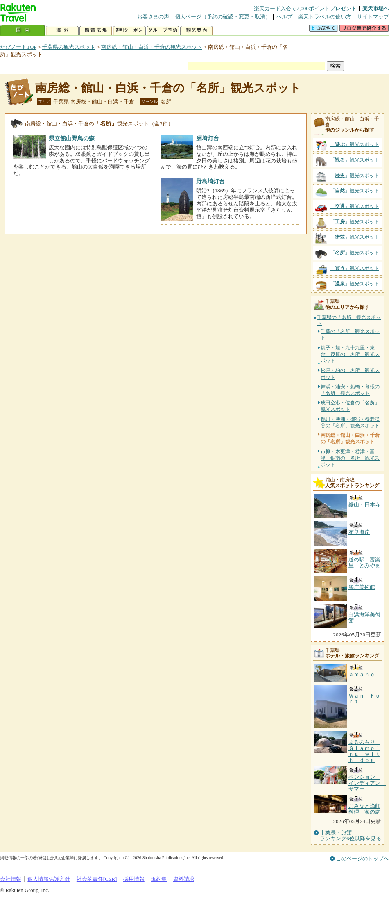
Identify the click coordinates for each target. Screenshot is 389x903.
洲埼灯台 (207, 138)
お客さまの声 (153, 17)
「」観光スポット (354, 144)
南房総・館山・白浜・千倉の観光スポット (151, 47)
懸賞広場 (95, 30)
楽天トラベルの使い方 (324, 17)
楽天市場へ (375, 8)
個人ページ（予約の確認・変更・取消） (223, 17)
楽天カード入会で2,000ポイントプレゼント (305, 8)
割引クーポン (129, 30)
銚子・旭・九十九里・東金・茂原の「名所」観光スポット (350, 354)
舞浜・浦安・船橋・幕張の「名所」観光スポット (350, 390)
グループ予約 (163, 30)
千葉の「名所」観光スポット (350, 334)
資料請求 (183, 879)
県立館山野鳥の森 (72, 138)
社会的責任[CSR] (97, 879)
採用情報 (134, 879)
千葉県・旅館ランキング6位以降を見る (350, 835)
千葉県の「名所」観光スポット (349, 320)
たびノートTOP (18, 47)
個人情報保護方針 (48, 879)
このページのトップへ (362, 858)
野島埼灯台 (210, 181)
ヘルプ (284, 17)
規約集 (159, 879)
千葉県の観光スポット (68, 47)
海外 (62, 30)
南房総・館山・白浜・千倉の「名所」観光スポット (168, 88)
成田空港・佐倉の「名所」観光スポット (350, 406)
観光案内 (196, 30)
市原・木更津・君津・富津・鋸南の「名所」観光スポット (350, 458)
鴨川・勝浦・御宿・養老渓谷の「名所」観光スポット (350, 422)
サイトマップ (373, 17)
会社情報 (10, 879)
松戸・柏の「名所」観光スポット (350, 373)
